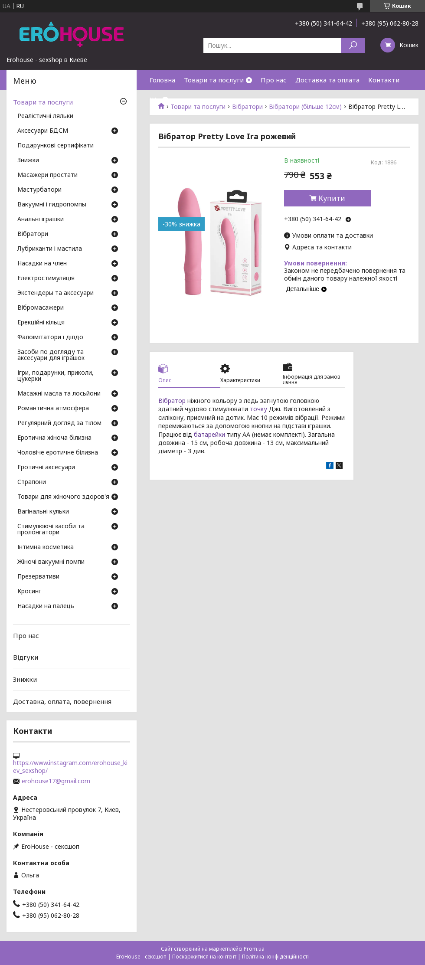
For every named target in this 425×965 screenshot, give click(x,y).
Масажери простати (47, 175)
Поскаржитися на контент (204, 956)
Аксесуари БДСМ (42, 131)
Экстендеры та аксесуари (55, 293)
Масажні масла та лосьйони (59, 393)
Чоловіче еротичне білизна (57, 452)
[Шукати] (353, 45)
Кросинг (29, 591)
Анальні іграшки (40, 219)
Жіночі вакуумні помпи (51, 562)
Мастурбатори (39, 189)
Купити (331, 198)
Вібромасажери (40, 307)
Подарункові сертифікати (55, 145)
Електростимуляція (46, 278)
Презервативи (38, 576)
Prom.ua (254, 948)
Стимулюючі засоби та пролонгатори (51, 529)
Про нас (274, 79)
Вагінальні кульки (43, 511)
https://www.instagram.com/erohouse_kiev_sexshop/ (70, 767)
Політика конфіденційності (275, 956)
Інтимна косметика (45, 547)
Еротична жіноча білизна (54, 438)
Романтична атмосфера (53, 408)
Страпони (31, 482)
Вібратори (32, 234)
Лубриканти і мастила (49, 248)
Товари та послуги (214, 79)
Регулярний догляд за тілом (59, 423)
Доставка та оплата (327, 79)
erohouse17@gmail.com (56, 781)
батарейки (209, 434)
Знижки (28, 160)
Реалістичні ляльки (45, 116)
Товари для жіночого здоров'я (63, 497)
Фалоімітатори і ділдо (50, 337)
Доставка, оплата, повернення (62, 701)
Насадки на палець (45, 606)
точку (258, 409)
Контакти (383, 79)
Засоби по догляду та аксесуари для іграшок (51, 355)
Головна (162, 79)
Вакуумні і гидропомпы (51, 204)
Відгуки (25, 657)
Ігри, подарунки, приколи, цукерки (55, 376)
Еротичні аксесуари (46, 467)
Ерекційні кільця (41, 322)
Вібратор (172, 400)
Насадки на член (42, 263)
